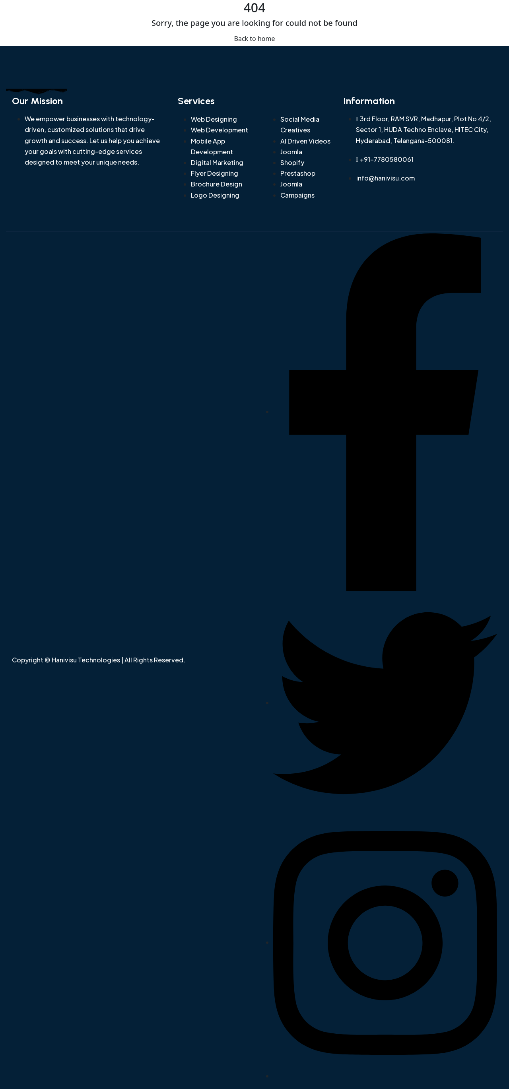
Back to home (254, 38)
